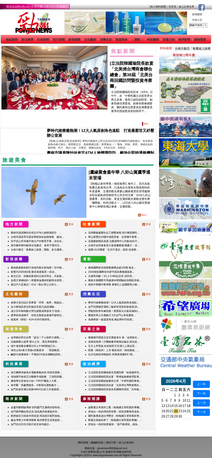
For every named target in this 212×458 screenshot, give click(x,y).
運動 (137, 39)
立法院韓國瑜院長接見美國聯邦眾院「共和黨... (114, 389)
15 (176, 406)
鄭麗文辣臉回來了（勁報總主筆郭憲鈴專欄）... (114, 420)
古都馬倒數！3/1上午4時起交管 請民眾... (111, 276)
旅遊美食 (121, 39)
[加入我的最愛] (157, 6)
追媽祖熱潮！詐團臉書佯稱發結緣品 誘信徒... (113, 341)
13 (168, 406)
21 (172, 411)
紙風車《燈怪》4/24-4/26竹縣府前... (31, 319)
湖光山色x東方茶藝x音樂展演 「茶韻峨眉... (36, 350)
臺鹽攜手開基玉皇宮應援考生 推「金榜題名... (113, 337)
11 (189, 400)
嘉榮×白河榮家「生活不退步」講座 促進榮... (113, 249)
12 (163, 406)
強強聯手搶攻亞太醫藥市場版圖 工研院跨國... (37, 376)
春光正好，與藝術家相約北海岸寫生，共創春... (37, 276)
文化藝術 (90, 39)
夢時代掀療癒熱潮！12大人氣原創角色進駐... (113, 302)
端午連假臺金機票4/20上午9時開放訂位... (34, 346)
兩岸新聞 (184, 39)
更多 (69, 224)
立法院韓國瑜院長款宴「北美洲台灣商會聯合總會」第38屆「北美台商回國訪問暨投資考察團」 (131, 75)
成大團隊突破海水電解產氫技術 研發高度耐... (36, 372)
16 (180, 406)
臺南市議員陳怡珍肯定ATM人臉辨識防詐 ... (36, 232)
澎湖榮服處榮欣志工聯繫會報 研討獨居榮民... (113, 232)
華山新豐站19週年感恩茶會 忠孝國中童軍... (113, 236)
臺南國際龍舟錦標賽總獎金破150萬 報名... (112, 267)
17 (184, 406)
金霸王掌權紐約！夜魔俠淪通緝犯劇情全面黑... (37, 280)
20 (168, 411)
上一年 (201, 384)
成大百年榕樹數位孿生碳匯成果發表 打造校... (36, 311)
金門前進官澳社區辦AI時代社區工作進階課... (36, 389)
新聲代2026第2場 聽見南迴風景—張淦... (33, 271)
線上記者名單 (186, 6)
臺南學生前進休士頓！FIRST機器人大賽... (35, 380)
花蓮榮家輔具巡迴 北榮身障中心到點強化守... (113, 241)
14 (172, 406)
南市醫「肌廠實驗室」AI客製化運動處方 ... (35, 385)
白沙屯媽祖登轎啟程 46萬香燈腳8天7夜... (111, 354)
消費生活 (106, 39)
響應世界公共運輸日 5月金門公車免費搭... (112, 315)
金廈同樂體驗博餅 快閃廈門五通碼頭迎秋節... (36, 407)
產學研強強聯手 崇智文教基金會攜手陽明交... (37, 315)
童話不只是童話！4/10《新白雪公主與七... (35, 284)
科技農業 (153, 39)
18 (189, 406)
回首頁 (172, 6)
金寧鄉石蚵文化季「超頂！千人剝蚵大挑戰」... (37, 337)
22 (176, 411)
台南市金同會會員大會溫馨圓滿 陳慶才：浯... (113, 245)
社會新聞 (43, 39)
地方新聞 (59, 39)
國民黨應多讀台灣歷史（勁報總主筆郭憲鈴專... (114, 415)
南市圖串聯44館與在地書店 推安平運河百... (36, 245)
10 (184, 400)
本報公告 (197, 19)
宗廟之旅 (168, 39)
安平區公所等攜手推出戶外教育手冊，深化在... (37, 241)
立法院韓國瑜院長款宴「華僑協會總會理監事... (114, 376)
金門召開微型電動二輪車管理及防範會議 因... (113, 306)
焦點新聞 (12, 39)
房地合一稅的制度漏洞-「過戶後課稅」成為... (113, 424)
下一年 (201, 393)
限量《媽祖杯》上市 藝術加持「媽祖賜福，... (113, 350)
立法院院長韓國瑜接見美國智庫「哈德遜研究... (114, 372)
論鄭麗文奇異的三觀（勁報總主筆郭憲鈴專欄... (114, 407)
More (145, 124)
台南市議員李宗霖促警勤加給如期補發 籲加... (37, 236)
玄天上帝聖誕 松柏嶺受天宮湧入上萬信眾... (112, 346)
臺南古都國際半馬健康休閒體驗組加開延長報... (114, 280)
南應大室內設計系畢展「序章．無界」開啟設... (37, 302)
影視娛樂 (74, 39)
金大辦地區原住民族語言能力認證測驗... (33, 306)
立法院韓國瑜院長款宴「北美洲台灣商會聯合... (114, 385)
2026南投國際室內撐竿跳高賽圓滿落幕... (111, 271)
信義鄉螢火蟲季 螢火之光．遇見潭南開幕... (35, 341)
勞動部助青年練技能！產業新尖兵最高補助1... (114, 311)
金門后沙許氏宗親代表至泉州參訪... (31, 424)
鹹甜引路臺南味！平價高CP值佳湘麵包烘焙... (36, 354)
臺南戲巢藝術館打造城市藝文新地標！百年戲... (37, 267)
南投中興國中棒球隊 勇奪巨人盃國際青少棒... (113, 284)
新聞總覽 (197, 14)
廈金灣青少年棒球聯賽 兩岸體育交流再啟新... (36, 420)
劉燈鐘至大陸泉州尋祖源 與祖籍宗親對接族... (36, 415)
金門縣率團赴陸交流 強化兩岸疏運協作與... (35, 411)
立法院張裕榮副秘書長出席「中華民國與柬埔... (114, 380)
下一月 (201, 412)
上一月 (201, 402)
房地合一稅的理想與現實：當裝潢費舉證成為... (114, 411)
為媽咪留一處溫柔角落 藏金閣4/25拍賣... (111, 319)
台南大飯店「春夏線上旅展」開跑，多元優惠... (37, 249)
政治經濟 (27, 39)
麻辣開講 (200, 39)
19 (163, 411)
